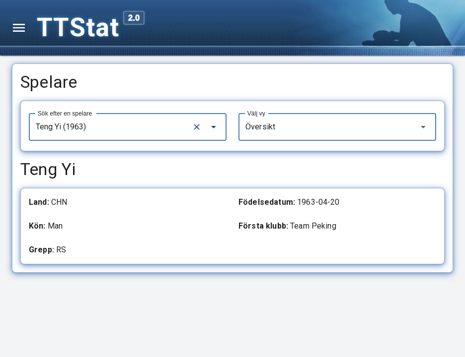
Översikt (260, 126)
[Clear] (196, 126)
